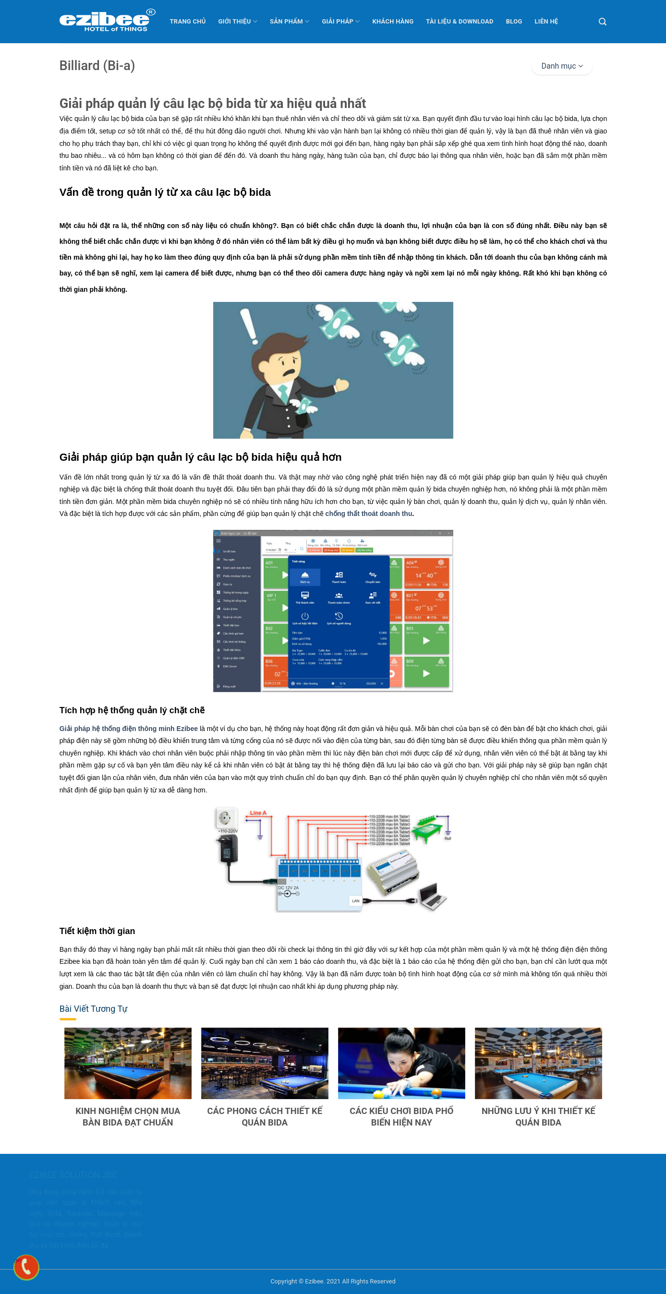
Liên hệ (546, 21)
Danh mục (561, 66)
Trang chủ (188, 21)
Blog (514, 21)
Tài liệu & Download (459, 21)
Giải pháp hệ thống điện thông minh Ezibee (128, 728)
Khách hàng (393, 21)
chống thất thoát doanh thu (368, 513)
